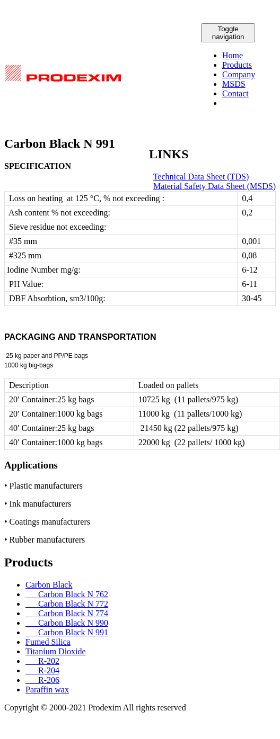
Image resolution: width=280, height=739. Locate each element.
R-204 (42, 670)
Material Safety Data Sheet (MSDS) (214, 186)
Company (238, 74)
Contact (235, 93)
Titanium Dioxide (55, 651)
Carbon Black (48, 584)
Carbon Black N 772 (66, 603)
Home (232, 55)
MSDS (234, 83)
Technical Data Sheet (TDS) (201, 176)
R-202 (42, 660)
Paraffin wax (47, 689)
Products (237, 64)
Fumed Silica (48, 641)
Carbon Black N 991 (66, 632)
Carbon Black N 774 (66, 613)
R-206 (42, 679)
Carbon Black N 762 (66, 594)
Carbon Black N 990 (66, 622)
